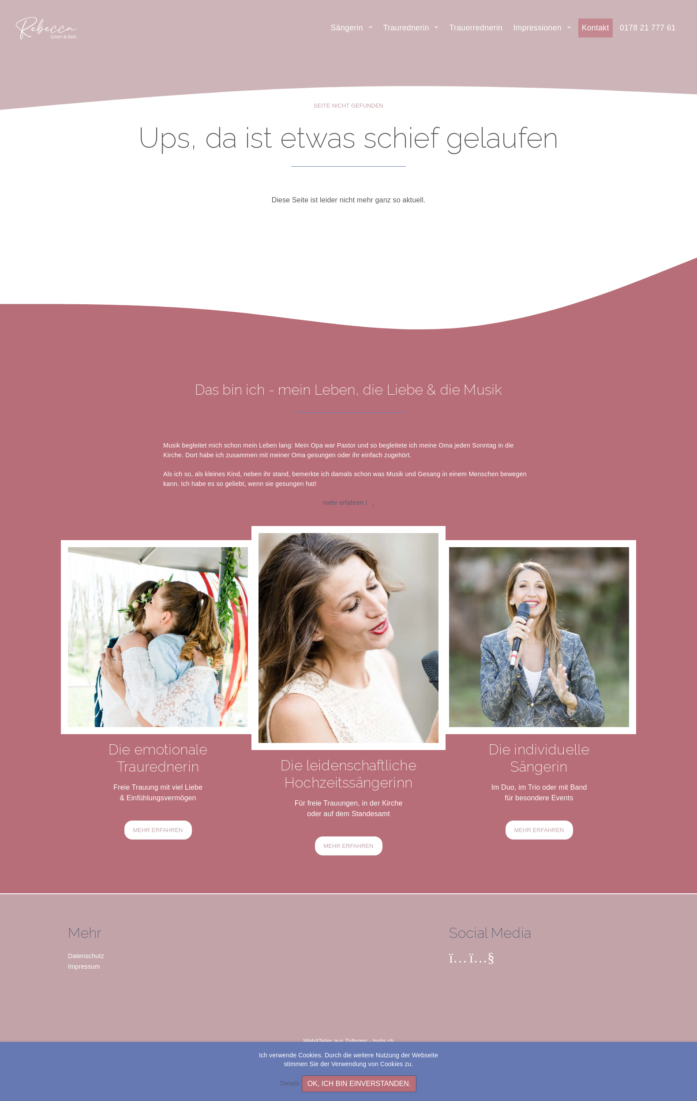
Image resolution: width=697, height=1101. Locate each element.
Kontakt (595, 27)
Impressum (84, 966)
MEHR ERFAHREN (158, 830)
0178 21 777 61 (648, 27)
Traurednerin (407, 27)
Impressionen (538, 27)
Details (290, 1083)
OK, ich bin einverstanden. (359, 1083)
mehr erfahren (349, 502)
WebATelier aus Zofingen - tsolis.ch (349, 1041)
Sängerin (348, 27)
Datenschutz (86, 955)
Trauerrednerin (475, 27)
